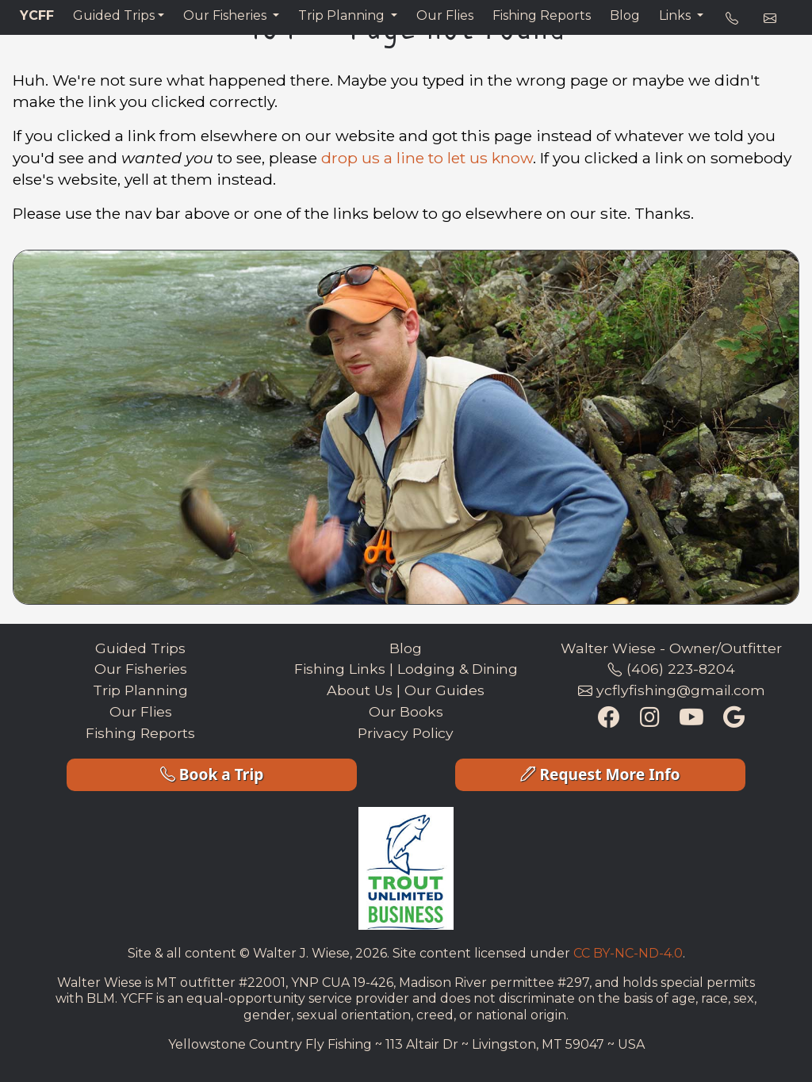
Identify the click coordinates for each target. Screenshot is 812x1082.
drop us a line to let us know (427, 157)
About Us (360, 690)
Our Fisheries (226, 15)
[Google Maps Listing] (734, 719)
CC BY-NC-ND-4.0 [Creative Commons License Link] (628, 953)
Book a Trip (212, 774)
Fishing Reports (541, 15)
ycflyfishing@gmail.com (671, 690)
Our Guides (444, 690)
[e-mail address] (770, 19)
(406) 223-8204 (671, 668)
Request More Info (600, 774)
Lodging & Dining (457, 668)
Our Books (406, 711)
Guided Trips (114, 15)
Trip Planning (343, 15)
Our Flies (444, 15)
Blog (625, 15)
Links (676, 15)
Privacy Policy (406, 733)
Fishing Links (339, 668)
